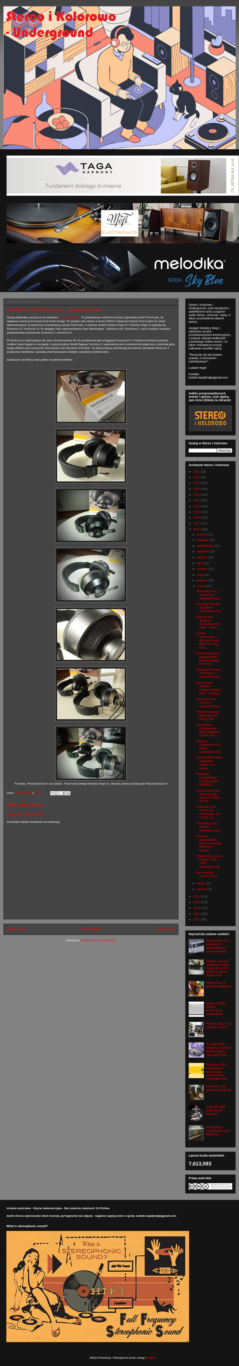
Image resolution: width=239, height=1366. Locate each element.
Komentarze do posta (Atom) (98, 940)
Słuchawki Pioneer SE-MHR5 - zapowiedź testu (208, 607)
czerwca (202, 568)
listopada (203, 540)
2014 (197, 902)
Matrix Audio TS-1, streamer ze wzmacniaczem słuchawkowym (218, 946)
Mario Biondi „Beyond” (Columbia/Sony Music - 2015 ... (208, 622)
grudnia (202, 534)
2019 (197, 512)
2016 (197, 529)
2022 (197, 494)
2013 (197, 907)
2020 (197, 506)
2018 (197, 517)
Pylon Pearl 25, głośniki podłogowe (218, 984)
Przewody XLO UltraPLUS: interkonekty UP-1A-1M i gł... (208, 812)
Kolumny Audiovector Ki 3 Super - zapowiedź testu (208, 746)
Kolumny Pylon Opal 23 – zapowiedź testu (208, 702)
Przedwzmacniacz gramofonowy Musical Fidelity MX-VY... (208, 796)
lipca (200, 563)
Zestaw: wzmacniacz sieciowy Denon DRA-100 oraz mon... (208, 640)
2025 (197, 477)
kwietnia (202, 580)
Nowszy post (16, 929)
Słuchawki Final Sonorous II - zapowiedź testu (208, 594)
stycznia (202, 889)
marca (201, 586)
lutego (201, 883)
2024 (197, 483)
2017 (197, 523)
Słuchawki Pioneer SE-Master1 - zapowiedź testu (208, 673)
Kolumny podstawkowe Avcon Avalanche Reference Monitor (209, 843)
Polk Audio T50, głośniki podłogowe (218, 1088)
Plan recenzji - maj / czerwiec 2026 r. (219, 1025)
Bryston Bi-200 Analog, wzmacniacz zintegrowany (216, 1009)
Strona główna (91, 929)
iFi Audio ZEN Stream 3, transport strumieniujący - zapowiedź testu (219, 1049)
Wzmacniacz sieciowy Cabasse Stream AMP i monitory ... (209, 688)
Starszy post (166, 929)
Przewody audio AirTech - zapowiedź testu (208, 827)
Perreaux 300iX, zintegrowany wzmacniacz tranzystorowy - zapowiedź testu (216, 1071)
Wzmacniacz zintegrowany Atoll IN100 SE (218, 1130)
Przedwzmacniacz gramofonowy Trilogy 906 (208, 715)
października (205, 545)
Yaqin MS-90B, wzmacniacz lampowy (216, 1110)
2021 (197, 500)
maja (200, 574)
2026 (197, 471)
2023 (197, 489)
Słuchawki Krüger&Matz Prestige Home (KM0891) (207, 779)
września (203, 551)
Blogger (150, 1357)
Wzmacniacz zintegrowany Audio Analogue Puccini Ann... (208, 730)
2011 (197, 919)
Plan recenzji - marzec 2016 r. (207, 874)
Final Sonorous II (69, 317)
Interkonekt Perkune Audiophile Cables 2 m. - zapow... (209, 763)
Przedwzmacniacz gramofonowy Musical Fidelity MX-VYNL (208, 659)
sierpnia (202, 557)
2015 (197, 896)
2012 (197, 913)
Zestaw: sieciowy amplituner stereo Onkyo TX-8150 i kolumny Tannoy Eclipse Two (217, 968)
